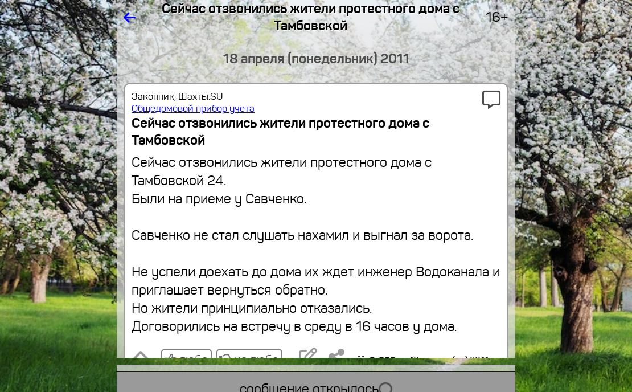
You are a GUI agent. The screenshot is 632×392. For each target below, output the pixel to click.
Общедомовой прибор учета (193, 109)
